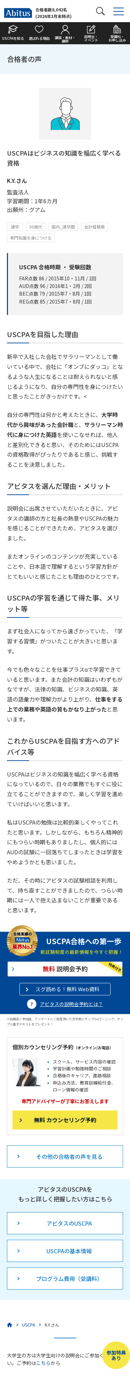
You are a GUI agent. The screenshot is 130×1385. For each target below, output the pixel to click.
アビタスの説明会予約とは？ (71, 1004)
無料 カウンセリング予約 (65, 1120)
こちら (43, 1362)
